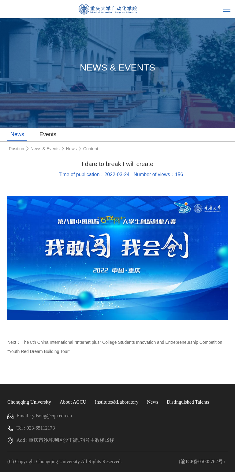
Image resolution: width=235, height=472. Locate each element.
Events (47, 134)
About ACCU (73, 402)
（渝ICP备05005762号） (202, 461)
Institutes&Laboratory (116, 402)
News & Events (45, 148)
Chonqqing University (29, 402)
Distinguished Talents (188, 402)
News (17, 134)
